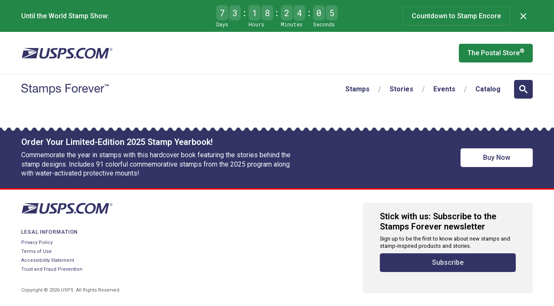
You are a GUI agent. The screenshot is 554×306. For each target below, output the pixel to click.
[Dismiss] (523, 16)
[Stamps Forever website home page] (65, 89)
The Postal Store (495, 52)
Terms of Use (36, 251)
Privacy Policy (37, 242)
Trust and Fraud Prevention (51, 269)
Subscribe (448, 262)
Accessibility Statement (47, 260)
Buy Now (496, 157)
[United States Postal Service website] (67, 53)
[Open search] (523, 89)
